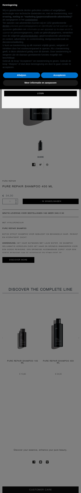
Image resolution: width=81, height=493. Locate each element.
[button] (76, 5)
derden (6, 26)
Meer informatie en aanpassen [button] (40, 82)
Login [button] (40, 93)
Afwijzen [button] (21, 75)
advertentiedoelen (29, 36)
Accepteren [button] (59, 75)
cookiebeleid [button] (31, 19)
